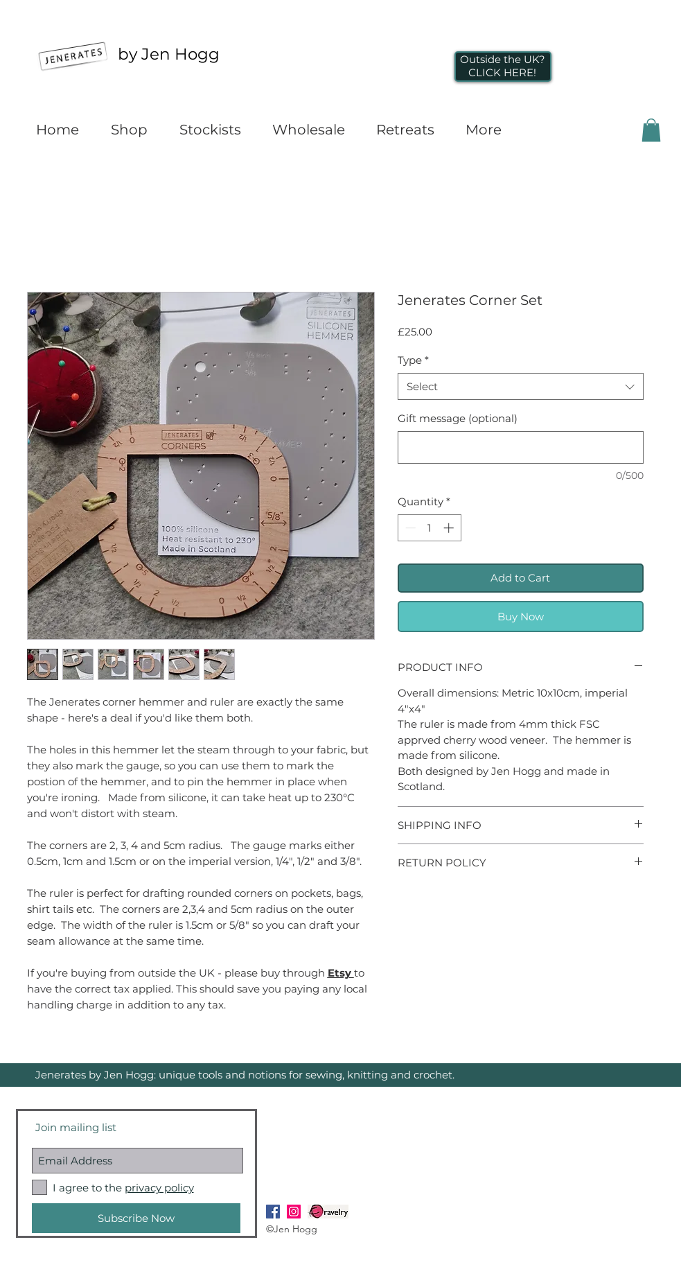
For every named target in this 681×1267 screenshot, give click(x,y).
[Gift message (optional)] (520, 447)
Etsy (341, 972)
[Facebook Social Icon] (273, 1211)
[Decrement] (409, 528)
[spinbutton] (429, 528)
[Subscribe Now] (136, 1218)
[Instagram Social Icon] (294, 1211)
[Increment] (450, 528)
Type (413, 360)
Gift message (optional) (458, 418)
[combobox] (521, 386)
